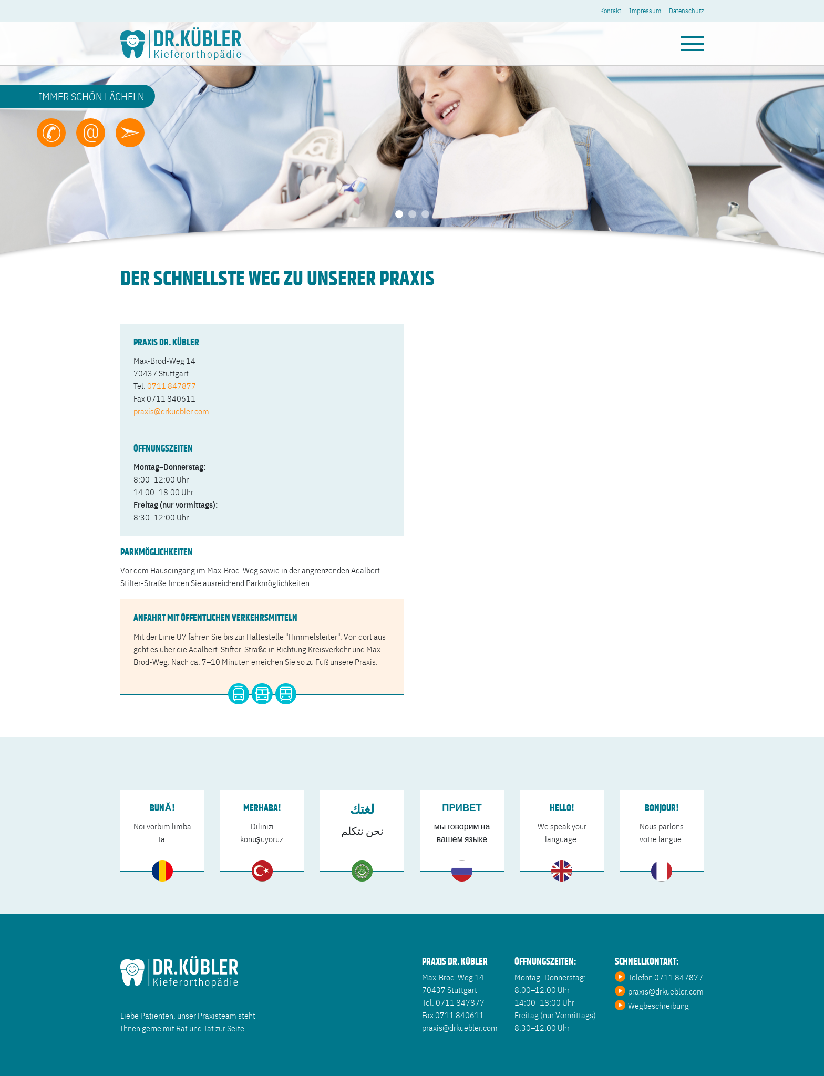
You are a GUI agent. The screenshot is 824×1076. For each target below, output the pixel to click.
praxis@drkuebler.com (171, 410)
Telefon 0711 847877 (665, 976)
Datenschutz (686, 10)
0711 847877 (171, 385)
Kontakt (610, 10)
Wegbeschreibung (658, 1005)
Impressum (645, 10)
